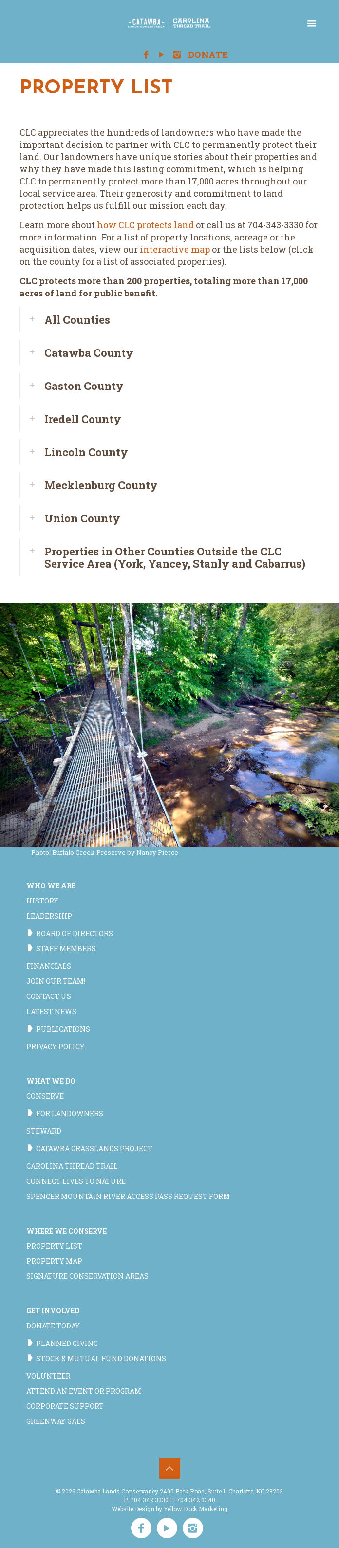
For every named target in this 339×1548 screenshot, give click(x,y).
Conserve (45, 1096)
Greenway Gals (55, 1421)
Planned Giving (67, 1343)
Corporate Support (65, 1406)
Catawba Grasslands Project (94, 1148)
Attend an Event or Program (83, 1391)
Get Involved (52, 1310)
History (42, 900)
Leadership (49, 916)
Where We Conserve (66, 1230)
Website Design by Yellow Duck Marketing (169, 1508)
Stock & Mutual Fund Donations (101, 1358)
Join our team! (55, 981)
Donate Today (53, 1325)
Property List (54, 1246)
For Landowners (69, 1113)
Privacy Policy (55, 1046)
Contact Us (48, 996)
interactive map (175, 249)
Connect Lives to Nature (76, 1181)
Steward (43, 1131)
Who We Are (50, 885)
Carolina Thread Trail (72, 1166)
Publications (63, 1028)
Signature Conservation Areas (87, 1276)
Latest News (51, 1011)
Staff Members (66, 948)
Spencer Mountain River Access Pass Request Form (128, 1196)
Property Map (54, 1261)
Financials (48, 966)
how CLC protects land (145, 225)
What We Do (50, 1081)
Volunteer (48, 1376)
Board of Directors (74, 933)
